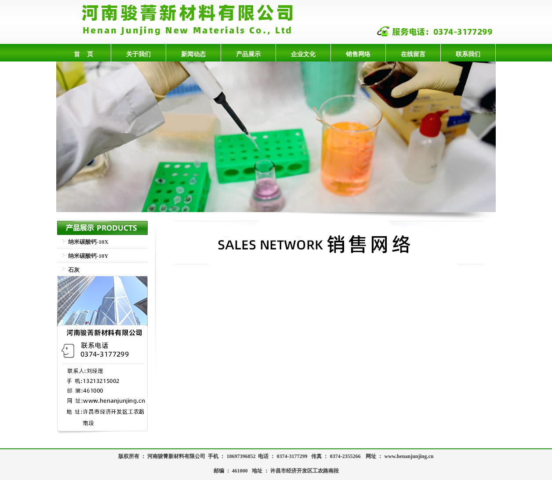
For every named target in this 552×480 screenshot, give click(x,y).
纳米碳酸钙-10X (88, 241)
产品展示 (248, 54)
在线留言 (413, 54)
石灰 (74, 270)
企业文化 (303, 54)
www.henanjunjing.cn (408, 456)
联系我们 (468, 54)
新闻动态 (193, 54)
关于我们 (138, 54)
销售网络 (358, 54)
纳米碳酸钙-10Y (88, 256)
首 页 (83, 54)
